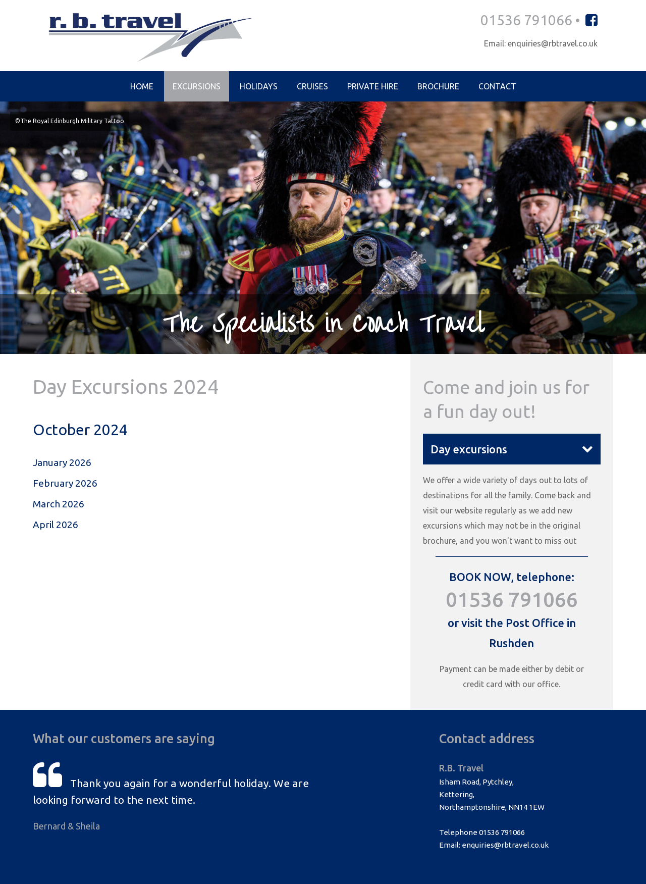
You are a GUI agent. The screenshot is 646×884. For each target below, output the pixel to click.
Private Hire (372, 86)
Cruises (312, 86)
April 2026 (55, 524)
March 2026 (58, 503)
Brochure (438, 86)
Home (141, 86)
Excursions (197, 86)
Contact (497, 86)
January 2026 (62, 462)
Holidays (259, 86)
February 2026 (65, 483)
